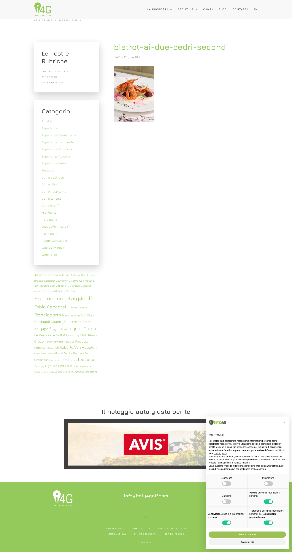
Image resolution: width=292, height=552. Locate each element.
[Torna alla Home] (42, 9)
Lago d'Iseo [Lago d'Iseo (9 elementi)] (59, 329)
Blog (223, 9)
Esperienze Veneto (55, 163)
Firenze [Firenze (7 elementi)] (73, 307)
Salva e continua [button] (247, 534)
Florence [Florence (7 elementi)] (82, 307)
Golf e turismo (52, 198)
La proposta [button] (159, 9)
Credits (146, 542)
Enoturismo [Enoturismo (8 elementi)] (69, 290)
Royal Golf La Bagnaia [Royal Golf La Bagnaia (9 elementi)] (69, 353)
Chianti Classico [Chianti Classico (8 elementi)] (81, 285)
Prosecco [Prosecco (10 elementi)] (82, 341)
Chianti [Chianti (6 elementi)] (67, 286)
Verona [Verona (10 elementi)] (79, 371)
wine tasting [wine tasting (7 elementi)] (91, 371)
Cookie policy (140, 528)
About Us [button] (188, 9)
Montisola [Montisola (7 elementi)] (58, 341)
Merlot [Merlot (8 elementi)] (48, 341)
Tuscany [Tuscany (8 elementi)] (39, 366)
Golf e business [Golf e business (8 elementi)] (81, 321)
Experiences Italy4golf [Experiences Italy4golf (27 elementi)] (63, 298)
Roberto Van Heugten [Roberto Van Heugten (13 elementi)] (78, 347)
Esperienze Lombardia (58, 142)
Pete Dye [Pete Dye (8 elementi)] (69, 341)
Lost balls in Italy (55, 71)
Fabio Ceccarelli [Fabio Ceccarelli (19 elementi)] (51, 306)
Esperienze (50, 128)
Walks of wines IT (54, 247)
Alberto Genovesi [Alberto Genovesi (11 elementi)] (47, 275)
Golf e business (53, 177)
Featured (48, 170)
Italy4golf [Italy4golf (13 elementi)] (42, 329)
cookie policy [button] (220, 453)
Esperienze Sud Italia (57, 149)
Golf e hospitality (54, 191)
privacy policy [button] (232, 444)
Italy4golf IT (50, 219)
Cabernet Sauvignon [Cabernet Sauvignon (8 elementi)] (56, 280)
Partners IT (49, 233)
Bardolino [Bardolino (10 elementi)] (88, 275)
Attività (47, 121)
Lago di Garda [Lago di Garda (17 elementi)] (82, 328)
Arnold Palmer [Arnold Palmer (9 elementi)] (71, 275)
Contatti (240, 9)
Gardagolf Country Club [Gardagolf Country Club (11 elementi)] (53, 322)
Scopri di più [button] (247, 542)
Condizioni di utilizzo (170, 528)
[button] (146, 517)
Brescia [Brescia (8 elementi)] (38, 280)
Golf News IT (50, 205)
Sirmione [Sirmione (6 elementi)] (72, 360)
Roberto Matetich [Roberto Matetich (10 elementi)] (46, 347)
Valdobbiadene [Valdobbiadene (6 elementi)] (41, 372)
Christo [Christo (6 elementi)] (37, 291)
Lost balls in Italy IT (56, 226)
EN (255, 9)
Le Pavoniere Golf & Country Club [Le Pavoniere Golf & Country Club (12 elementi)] (60, 335)
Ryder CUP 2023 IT (54, 240)
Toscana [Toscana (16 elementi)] (85, 359)
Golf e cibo (49, 184)
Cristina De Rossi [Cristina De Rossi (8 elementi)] (52, 290)
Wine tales (49, 77)
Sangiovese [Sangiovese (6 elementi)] (54, 360)
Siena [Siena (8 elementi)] (64, 359)
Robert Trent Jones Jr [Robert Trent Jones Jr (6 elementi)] (44, 353)
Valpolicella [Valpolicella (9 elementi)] (56, 371)
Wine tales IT (51, 254)
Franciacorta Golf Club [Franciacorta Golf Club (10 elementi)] (78, 315)
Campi (208, 9)
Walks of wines (53, 82)
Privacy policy (116, 528)
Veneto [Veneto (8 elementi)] (69, 371)
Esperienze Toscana (56, 156)
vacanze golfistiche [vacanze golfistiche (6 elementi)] (82, 366)
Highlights (49, 212)
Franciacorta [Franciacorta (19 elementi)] (47, 314)
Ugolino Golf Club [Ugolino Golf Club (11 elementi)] (58, 366)
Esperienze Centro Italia (59, 135)
